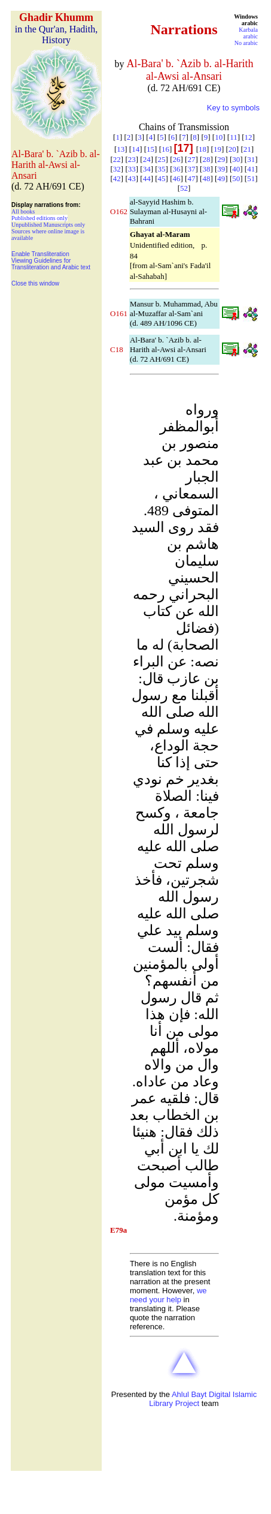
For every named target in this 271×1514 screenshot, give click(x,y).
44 (147, 178)
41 (251, 168)
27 (191, 159)
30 (236, 159)
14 (135, 149)
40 (236, 168)
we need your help (168, 1295)
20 (232, 149)
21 (247, 149)
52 (184, 188)
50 (236, 178)
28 (206, 159)
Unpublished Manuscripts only (48, 224)
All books (23, 211)
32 (117, 168)
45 (162, 178)
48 (206, 178)
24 (147, 159)
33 (132, 168)
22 (117, 159)
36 (177, 168)
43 (132, 178)
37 (191, 168)
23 (132, 159)
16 (165, 149)
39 (221, 168)
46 (177, 178)
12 (248, 137)
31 (251, 159)
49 (221, 178)
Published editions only (39, 218)
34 (147, 168)
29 (221, 159)
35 (162, 168)
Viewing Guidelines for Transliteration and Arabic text (50, 264)
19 (217, 149)
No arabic (246, 43)
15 (150, 149)
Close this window (35, 283)
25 (162, 159)
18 (202, 149)
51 (251, 178)
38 (206, 168)
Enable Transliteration (40, 254)
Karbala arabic (248, 33)
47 (191, 178)
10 (219, 137)
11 (233, 137)
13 (120, 149)
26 (177, 159)
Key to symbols (233, 107)
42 (117, 178)
